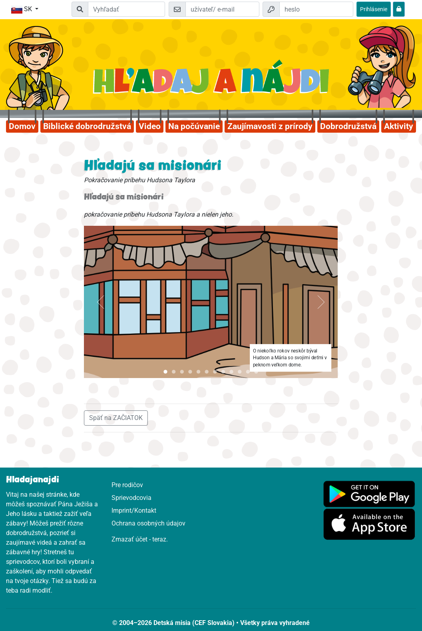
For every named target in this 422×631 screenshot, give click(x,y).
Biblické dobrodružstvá (87, 126)
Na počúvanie (194, 126)
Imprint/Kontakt (133, 510)
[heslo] (316, 9)
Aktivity (398, 126)
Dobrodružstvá (348, 126)
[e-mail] (222, 9)
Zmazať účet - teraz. (139, 539)
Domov (22, 126)
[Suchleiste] (126, 9)
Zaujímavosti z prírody (270, 126)
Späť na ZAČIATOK (116, 418)
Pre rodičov (127, 485)
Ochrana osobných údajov (148, 523)
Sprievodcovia (131, 498)
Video (150, 126)
